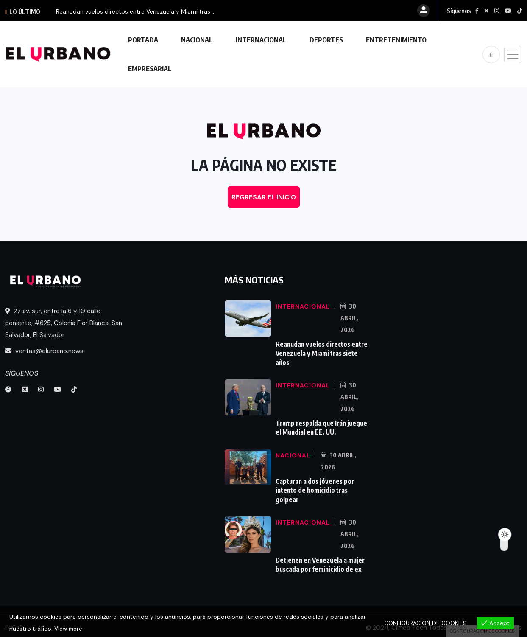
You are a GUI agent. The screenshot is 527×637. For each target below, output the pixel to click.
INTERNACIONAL (261, 40)
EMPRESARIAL (150, 69)
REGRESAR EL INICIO (263, 197)
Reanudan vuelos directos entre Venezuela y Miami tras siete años (320, 352)
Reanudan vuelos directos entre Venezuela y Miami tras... (135, 11)
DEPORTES (326, 40)
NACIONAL (197, 40)
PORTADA (143, 40)
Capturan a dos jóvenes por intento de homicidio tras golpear (314, 486)
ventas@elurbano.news (44, 351)
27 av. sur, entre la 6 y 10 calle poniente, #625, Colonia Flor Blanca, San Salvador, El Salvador (63, 323)
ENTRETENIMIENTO (396, 40)
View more (69, 629)
